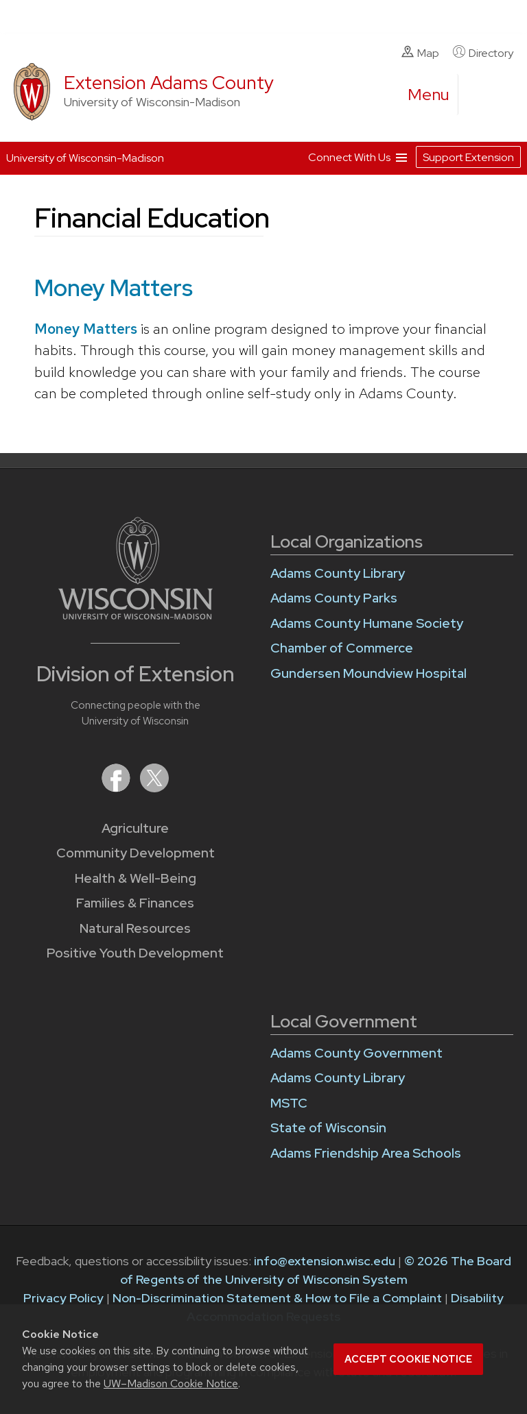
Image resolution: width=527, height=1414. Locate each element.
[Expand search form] (482, 95)
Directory (483, 52)
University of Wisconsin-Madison (85, 158)
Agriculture (135, 828)
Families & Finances (135, 903)
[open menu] (428, 94)
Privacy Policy (63, 1298)
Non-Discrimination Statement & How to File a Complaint (277, 1298)
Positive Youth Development (135, 953)
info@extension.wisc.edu (324, 1261)
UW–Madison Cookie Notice (171, 1383)
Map (420, 52)
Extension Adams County (169, 83)
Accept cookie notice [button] (408, 1359)
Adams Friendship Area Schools (365, 1153)
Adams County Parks (333, 598)
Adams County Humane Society (366, 623)
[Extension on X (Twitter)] (154, 787)
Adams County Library (337, 573)
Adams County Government (356, 1053)
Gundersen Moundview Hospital (368, 673)
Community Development (135, 853)
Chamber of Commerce (341, 648)
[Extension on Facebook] (117, 787)
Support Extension (468, 157)
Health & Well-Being (135, 878)
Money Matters (85, 328)
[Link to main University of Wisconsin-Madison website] (135, 615)
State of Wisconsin (328, 1127)
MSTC (288, 1103)
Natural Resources (135, 928)
